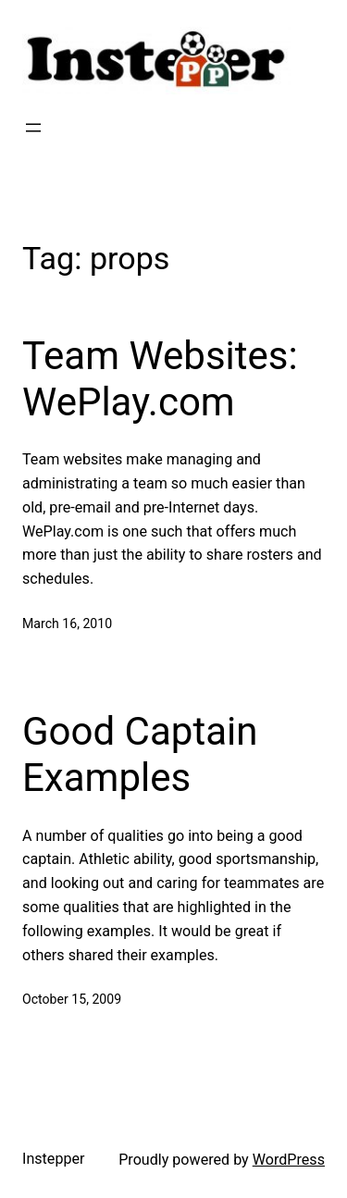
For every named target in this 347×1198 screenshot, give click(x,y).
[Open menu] (33, 128)
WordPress (289, 1159)
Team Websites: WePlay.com (160, 379)
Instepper (53, 1158)
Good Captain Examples (139, 754)
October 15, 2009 (71, 999)
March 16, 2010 (67, 623)
